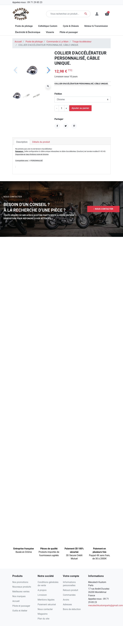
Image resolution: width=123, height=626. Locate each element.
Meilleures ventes (20, 591)
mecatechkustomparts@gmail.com (105, 605)
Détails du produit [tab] (41, 142)
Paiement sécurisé (47, 604)
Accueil (18, 41)
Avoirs (66, 599)
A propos (42, 590)
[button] (103, 209)
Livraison (42, 595)
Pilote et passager (21, 606)
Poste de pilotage (34, 41)
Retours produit (70, 590)
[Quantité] (61, 108)
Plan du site (43, 618)
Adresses (67, 604)
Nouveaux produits (21, 586)
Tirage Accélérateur (81, 41)
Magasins (42, 614)
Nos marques (19, 596)
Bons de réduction (72, 609)
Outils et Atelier (19, 610)
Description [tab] (22, 142)
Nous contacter (45, 609)
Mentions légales (46, 599)
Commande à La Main (57, 41)
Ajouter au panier (80, 108)
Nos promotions (20, 582)
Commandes (69, 595)
